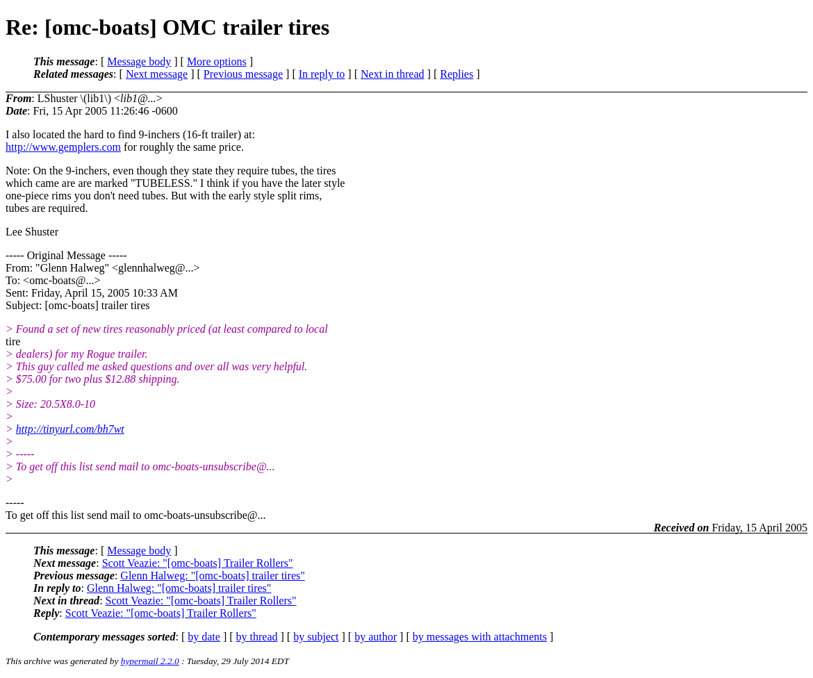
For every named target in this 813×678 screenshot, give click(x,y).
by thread (257, 637)
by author (375, 637)
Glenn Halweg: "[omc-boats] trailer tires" (212, 575)
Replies (456, 74)
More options (217, 61)
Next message (157, 74)
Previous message (243, 74)
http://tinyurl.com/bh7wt (70, 429)
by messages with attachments (480, 637)
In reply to (322, 74)
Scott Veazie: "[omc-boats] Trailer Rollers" (197, 563)
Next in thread (393, 74)
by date (204, 637)
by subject (315, 637)
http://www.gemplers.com (63, 147)
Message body (139, 61)
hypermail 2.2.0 (150, 661)
